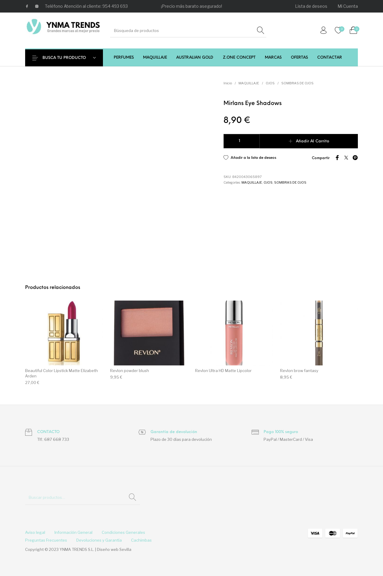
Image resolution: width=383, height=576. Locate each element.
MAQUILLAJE (248, 83)
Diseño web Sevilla (114, 549)
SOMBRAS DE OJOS (297, 83)
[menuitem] (311, 6)
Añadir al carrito (312, 141)
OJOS (270, 83)
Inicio (228, 83)
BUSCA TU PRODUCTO (67, 58)
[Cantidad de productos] (242, 141)
